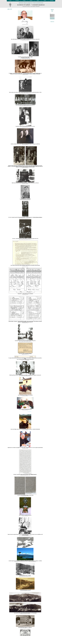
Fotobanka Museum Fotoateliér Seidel (26, 58)
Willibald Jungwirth (33, 474)
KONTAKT (52, 0)
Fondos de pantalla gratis (33, 561)
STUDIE (24, 0)
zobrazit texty (52, 21)
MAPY (38, 0)
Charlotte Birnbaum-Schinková (37, 217)
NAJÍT (45, 0)
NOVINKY (17, 0)
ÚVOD (10, 0)
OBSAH (31, 0)
